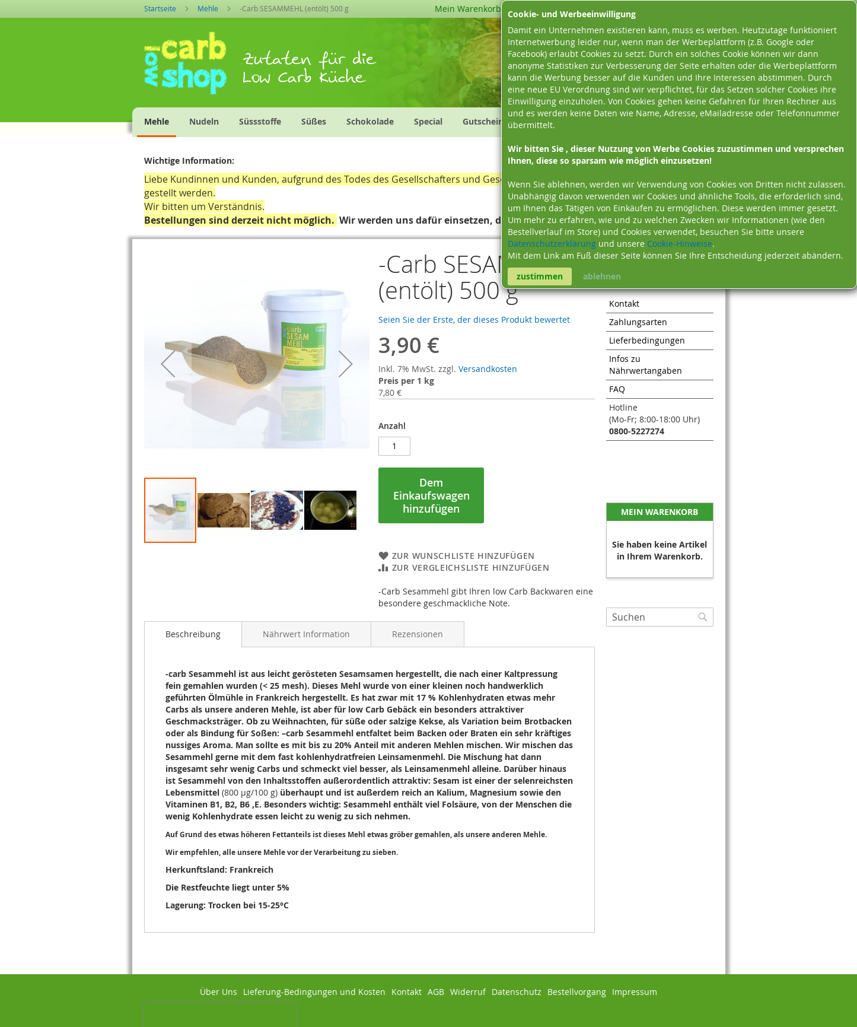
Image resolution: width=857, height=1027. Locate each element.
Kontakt (624, 303)
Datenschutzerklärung (553, 243)
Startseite (160, 8)
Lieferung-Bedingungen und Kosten (314, 991)
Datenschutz (516, 991)
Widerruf (468, 991)
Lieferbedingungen (647, 340)
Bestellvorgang (576, 991)
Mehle (207, 8)
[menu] (355, 122)
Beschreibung (193, 634)
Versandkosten (487, 368)
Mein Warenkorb (468, 8)
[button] (168, 363)
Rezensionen (417, 634)
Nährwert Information (306, 634)
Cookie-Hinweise (679, 243)
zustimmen (540, 276)
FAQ (617, 389)
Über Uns (218, 991)
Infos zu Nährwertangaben (645, 364)
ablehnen (602, 276)
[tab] (193, 634)
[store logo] (193, 67)
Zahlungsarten (638, 322)
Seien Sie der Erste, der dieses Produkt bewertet (474, 319)
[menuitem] (156, 122)
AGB (436, 991)
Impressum (634, 991)
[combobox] (659, 617)
